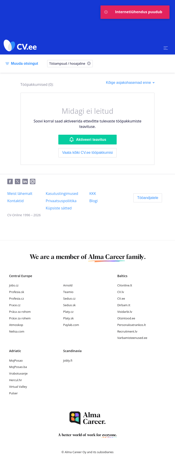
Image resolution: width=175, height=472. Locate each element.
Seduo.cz (69, 298)
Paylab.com (71, 325)
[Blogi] (93, 200)
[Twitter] (18, 181)
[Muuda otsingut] (21, 63)
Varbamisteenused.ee (132, 338)
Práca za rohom (20, 312)
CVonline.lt (124, 285)
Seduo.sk (69, 305)
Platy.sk (68, 318)
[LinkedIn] (26, 181)
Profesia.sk (16, 292)
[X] (89, 64)
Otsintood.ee (126, 318)
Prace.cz (15, 305)
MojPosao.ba (18, 367)
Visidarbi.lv (124, 312)
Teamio (68, 292)
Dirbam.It (123, 305)
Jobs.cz (13, 285)
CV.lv (120, 292)
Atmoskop (16, 325)
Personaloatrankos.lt (131, 325)
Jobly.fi (67, 360)
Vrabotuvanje (18, 373)
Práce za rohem (20, 318)
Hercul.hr (15, 380)
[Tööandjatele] (147, 197)
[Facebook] (11, 181)
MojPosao (16, 360)
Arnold (67, 285)
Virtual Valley (18, 387)
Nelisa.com (16, 331)
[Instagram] (33, 181)
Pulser (13, 393)
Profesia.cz (16, 298)
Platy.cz (68, 312)
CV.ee (121, 298)
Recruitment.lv (127, 331)
